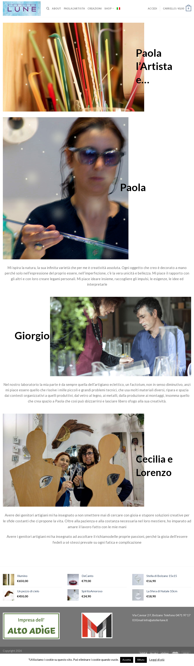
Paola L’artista (74, 8)
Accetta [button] (126, 659)
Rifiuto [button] (141, 659)
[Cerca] (47, 8)
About (56, 8)
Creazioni (95, 8)
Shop (109, 8)
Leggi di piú (156, 659)
